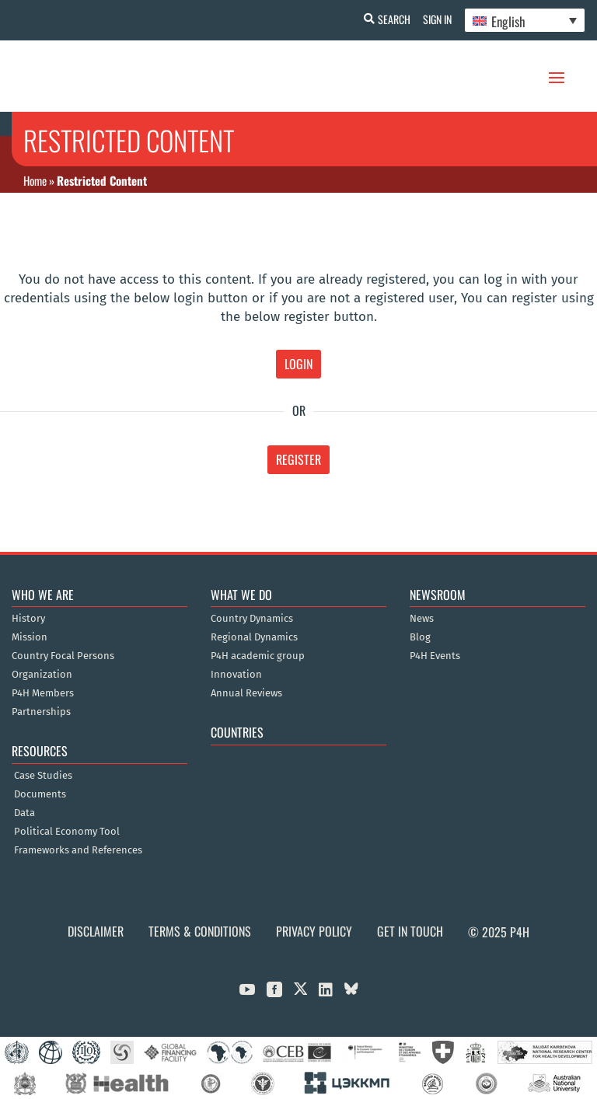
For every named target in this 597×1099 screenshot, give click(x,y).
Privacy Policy (314, 931)
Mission (29, 637)
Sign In (434, 19)
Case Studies (43, 775)
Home (35, 180)
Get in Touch (410, 931)
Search (388, 19)
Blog (420, 637)
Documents (40, 794)
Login (298, 363)
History (28, 618)
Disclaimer (96, 931)
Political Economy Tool (67, 831)
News (422, 618)
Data (24, 813)
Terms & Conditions (199, 931)
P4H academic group (258, 656)
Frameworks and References (78, 850)
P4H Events (435, 656)
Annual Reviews (246, 693)
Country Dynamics (252, 618)
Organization (42, 674)
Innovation (236, 674)
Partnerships (41, 711)
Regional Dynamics (254, 637)
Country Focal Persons (63, 656)
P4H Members (43, 693)
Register (298, 459)
